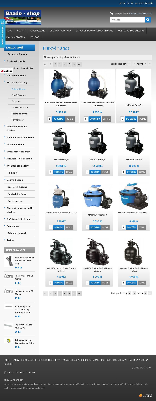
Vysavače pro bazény (17, 165)
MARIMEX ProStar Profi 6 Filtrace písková (97, 266)
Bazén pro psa (15, 201)
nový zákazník (145, 3)
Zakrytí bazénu (15, 179)
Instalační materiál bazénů (17, 128)
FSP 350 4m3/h (134, 104)
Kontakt (34, 37)
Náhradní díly (18, 119)
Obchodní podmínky (60, 30)
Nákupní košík (121, 13)
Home (9, 30)
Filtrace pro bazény (17, 82)
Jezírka (10, 240)
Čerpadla (16, 101)
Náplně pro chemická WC (21, 68)
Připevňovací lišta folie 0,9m (23, 326)
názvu (140, 63)
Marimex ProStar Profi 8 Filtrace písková (133, 266)
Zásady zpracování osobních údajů (94, 30)
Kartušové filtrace (20, 107)
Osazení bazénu (15, 144)
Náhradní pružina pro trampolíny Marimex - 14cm (23, 309)
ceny (125, 63)
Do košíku (58, 118)
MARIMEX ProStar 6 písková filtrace (133, 210)
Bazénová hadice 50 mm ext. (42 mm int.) (24, 260)
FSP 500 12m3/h (97, 156)
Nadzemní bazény (16, 75)
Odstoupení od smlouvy (131, 30)
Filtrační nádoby (19, 95)
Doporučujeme (37, 30)
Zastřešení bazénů (17, 186)
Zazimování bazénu (18, 54)
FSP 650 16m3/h (134, 156)
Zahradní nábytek (17, 233)
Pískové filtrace (19, 89)
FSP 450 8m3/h (61, 156)
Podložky (12, 172)
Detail (70, 118)
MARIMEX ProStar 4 (97, 212)
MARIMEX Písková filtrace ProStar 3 (61, 210)
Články (21, 30)
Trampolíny (13, 226)
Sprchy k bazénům (17, 194)
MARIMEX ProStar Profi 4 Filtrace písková (61, 266)
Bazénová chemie (16, 61)
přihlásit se (127, 3)
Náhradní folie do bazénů (20, 137)
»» (79, 64)
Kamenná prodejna (15, 37)
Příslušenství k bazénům (19, 158)
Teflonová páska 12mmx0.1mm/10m (24, 341)
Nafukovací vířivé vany (18, 219)
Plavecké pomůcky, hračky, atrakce (20, 210)
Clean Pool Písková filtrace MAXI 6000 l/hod (61, 104)
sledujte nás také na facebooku (19, 372)
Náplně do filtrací (19, 113)
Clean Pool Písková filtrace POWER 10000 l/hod (97, 104)
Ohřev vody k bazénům (18, 151)
